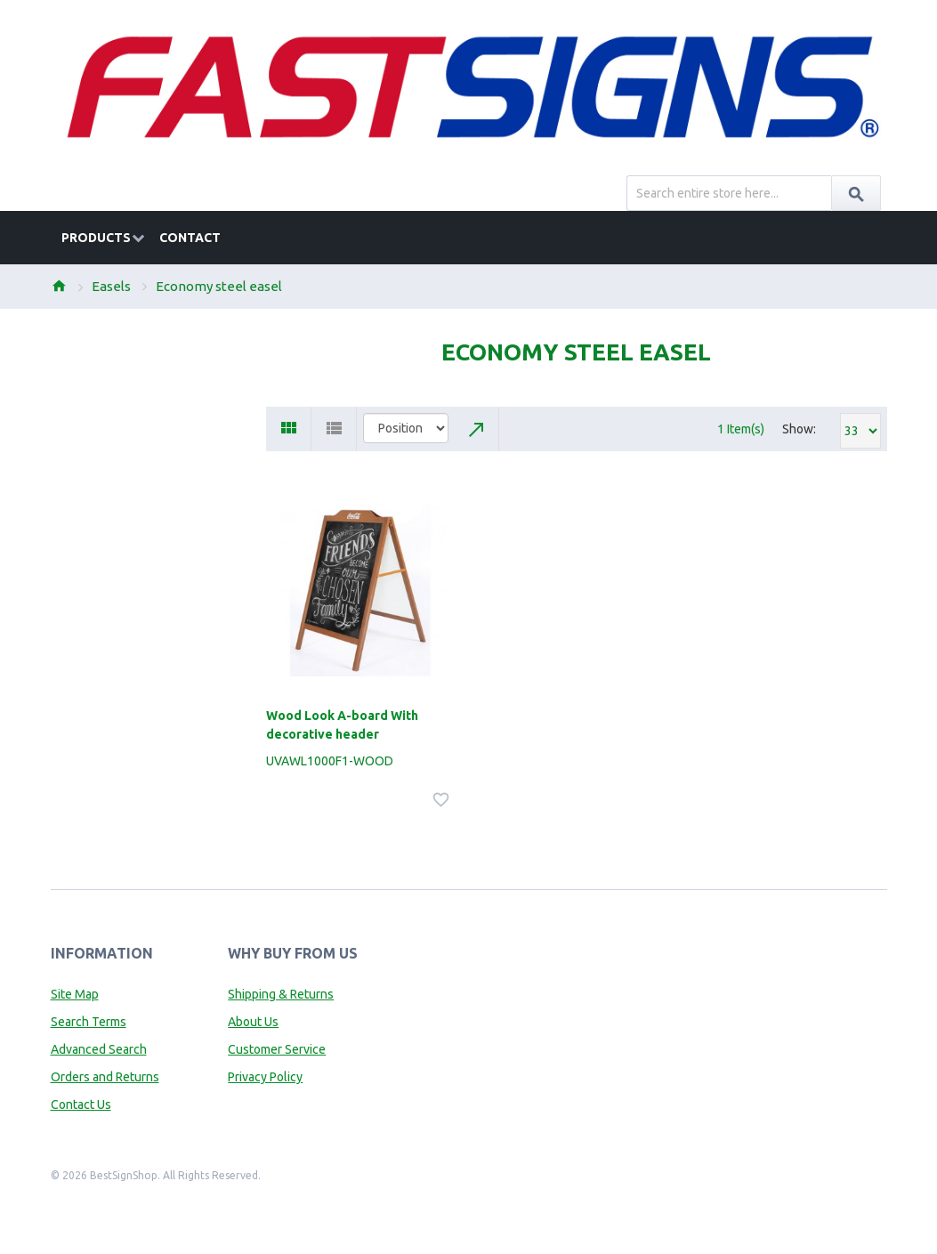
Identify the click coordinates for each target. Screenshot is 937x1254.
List (334, 429)
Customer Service (277, 1049)
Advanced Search (99, 1049)
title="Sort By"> (405, 428)
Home (59, 286)
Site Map (75, 994)
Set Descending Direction (477, 429)
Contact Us (81, 1104)
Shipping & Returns (281, 994)
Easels (111, 286)
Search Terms (88, 1022)
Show (797, 429)
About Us (253, 1022)
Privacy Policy (265, 1077)
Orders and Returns (105, 1077)
